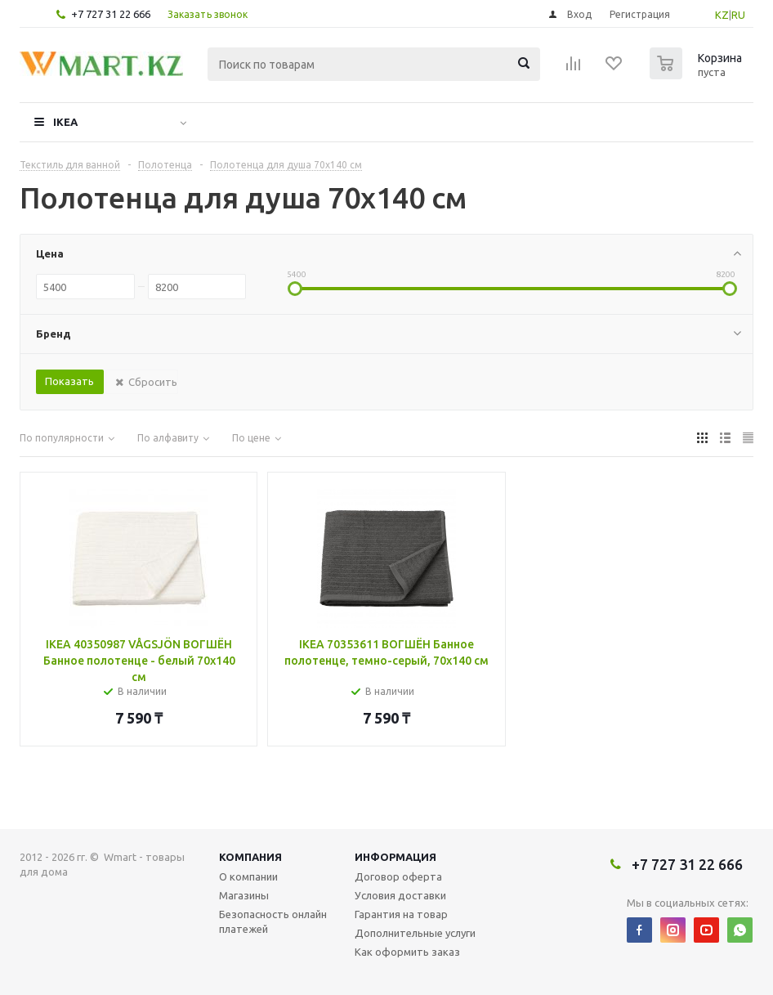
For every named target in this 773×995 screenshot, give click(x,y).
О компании (248, 876)
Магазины (244, 895)
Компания (250, 857)
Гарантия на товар (401, 914)
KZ (722, 14)
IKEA (65, 122)
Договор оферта (398, 876)
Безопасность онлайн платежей (273, 921)
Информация (395, 857)
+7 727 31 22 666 (110, 14)
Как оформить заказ (407, 951)
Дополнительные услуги (415, 933)
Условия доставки (400, 895)
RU (738, 14)
